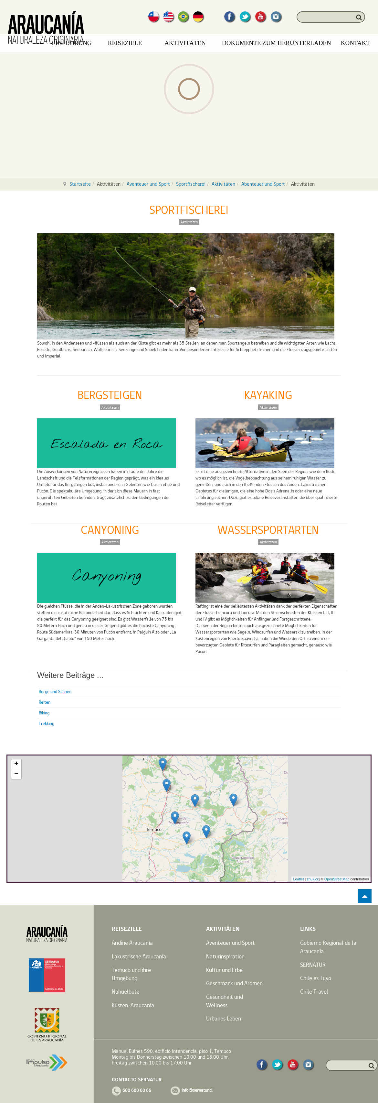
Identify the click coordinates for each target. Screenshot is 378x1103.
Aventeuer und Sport (148, 184)
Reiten (44, 702)
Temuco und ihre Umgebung (131, 974)
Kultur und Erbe (224, 969)
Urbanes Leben (223, 1018)
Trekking (46, 723)
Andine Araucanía (132, 942)
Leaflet (298, 879)
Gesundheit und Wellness (224, 1001)
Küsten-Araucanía (133, 1005)
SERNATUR (313, 964)
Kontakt (355, 42)
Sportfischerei (190, 184)
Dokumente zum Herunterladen (276, 42)
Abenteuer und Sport (263, 184)
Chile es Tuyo (315, 978)
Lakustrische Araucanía (139, 956)
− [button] (16, 774)
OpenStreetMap (337, 879)
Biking (44, 712)
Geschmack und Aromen (234, 983)
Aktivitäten (223, 184)
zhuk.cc (313, 879)
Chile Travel (314, 991)
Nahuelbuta (126, 991)
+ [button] (16, 764)
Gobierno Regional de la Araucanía (328, 946)
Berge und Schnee (55, 691)
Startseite (80, 184)
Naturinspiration (225, 956)
